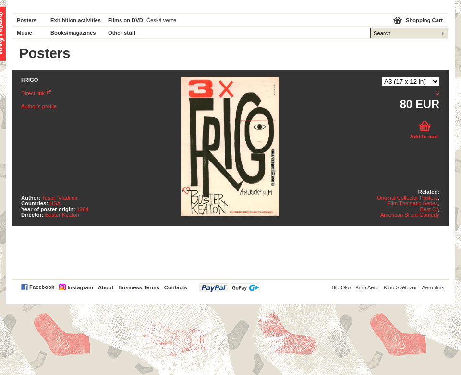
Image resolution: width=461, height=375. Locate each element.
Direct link (33, 93)
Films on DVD (125, 20)
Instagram (80, 287)
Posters (26, 20)
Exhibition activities (75, 20)
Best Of (429, 209)
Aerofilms (433, 287)
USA (55, 203)
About (105, 287)
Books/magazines (73, 33)
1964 (83, 209)
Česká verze (161, 20)
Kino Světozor (400, 287)
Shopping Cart (424, 20)
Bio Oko (341, 287)
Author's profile (39, 106)
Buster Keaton (62, 215)
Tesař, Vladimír (60, 197)
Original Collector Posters (407, 197)
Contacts (175, 287)
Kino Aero (367, 287)
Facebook (41, 287)
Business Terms (138, 287)
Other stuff (121, 33)
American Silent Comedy (409, 215)
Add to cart (424, 136)
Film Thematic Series (413, 203)
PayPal (229, 287)
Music (24, 33)
